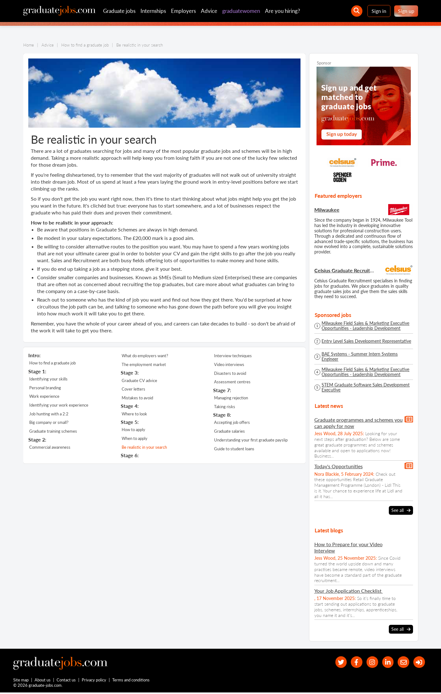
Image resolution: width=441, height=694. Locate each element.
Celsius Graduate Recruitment (345, 270)
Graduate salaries (229, 424)
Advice (209, 11)
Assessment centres (232, 378)
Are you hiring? (282, 11)
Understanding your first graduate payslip (251, 432)
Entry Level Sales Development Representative (366, 341)
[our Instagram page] (367, 662)
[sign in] (418, 662)
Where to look (134, 409)
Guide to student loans (234, 440)
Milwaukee (326, 210)
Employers (183, 11)
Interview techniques (233, 355)
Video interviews (229, 363)
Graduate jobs (119, 11)
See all (401, 510)
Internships (153, 11)
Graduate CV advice (139, 378)
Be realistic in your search (144, 439)
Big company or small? (49, 416)
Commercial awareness (49, 439)
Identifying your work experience (58, 401)
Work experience (44, 393)
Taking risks (224, 401)
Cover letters (133, 386)
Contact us (66, 680)
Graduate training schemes (53, 424)
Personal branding (45, 385)
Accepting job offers (232, 416)
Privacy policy (94, 680)
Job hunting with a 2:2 (49, 409)
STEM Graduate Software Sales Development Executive (366, 387)
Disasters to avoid (230, 371)
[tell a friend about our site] (401, 662)
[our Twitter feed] (334, 662)
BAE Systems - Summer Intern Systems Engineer (360, 357)
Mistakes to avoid (137, 394)
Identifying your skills (48, 377)
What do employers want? (145, 355)
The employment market (144, 363)
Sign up (406, 11)
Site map (21, 680)
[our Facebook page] (351, 662)
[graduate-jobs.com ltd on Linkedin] (384, 662)
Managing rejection (231, 394)
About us (43, 680)
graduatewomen (241, 11)
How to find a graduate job (52, 362)
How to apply (133, 424)
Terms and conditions (131, 680)
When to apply (134, 432)
